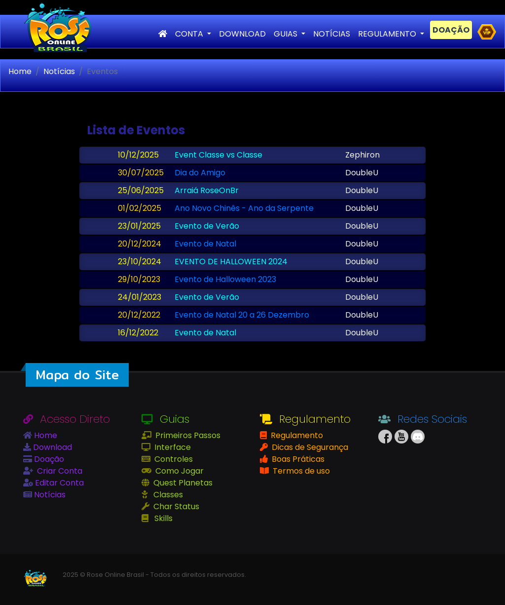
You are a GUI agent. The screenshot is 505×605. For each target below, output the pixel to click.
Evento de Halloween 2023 (225, 279)
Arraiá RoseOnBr (207, 190)
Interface (171, 447)
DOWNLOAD (242, 34)
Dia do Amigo (200, 172)
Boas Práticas (297, 459)
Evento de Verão (207, 226)
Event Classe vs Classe (218, 155)
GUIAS (286, 34)
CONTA (190, 34)
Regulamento (296, 435)
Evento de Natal (205, 243)
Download (51, 447)
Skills (162, 518)
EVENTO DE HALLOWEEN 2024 (231, 261)
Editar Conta (58, 482)
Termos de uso (300, 471)
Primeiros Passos (186, 435)
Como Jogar (178, 471)
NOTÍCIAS (331, 34)
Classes (167, 494)
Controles (172, 459)
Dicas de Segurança (309, 447)
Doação (48, 459)
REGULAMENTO (388, 34)
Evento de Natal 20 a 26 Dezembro (242, 315)
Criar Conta (58, 471)
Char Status (175, 506)
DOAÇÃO (451, 30)
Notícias (59, 71)
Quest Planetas (182, 482)
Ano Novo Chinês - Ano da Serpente (244, 208)
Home (20, 71)
